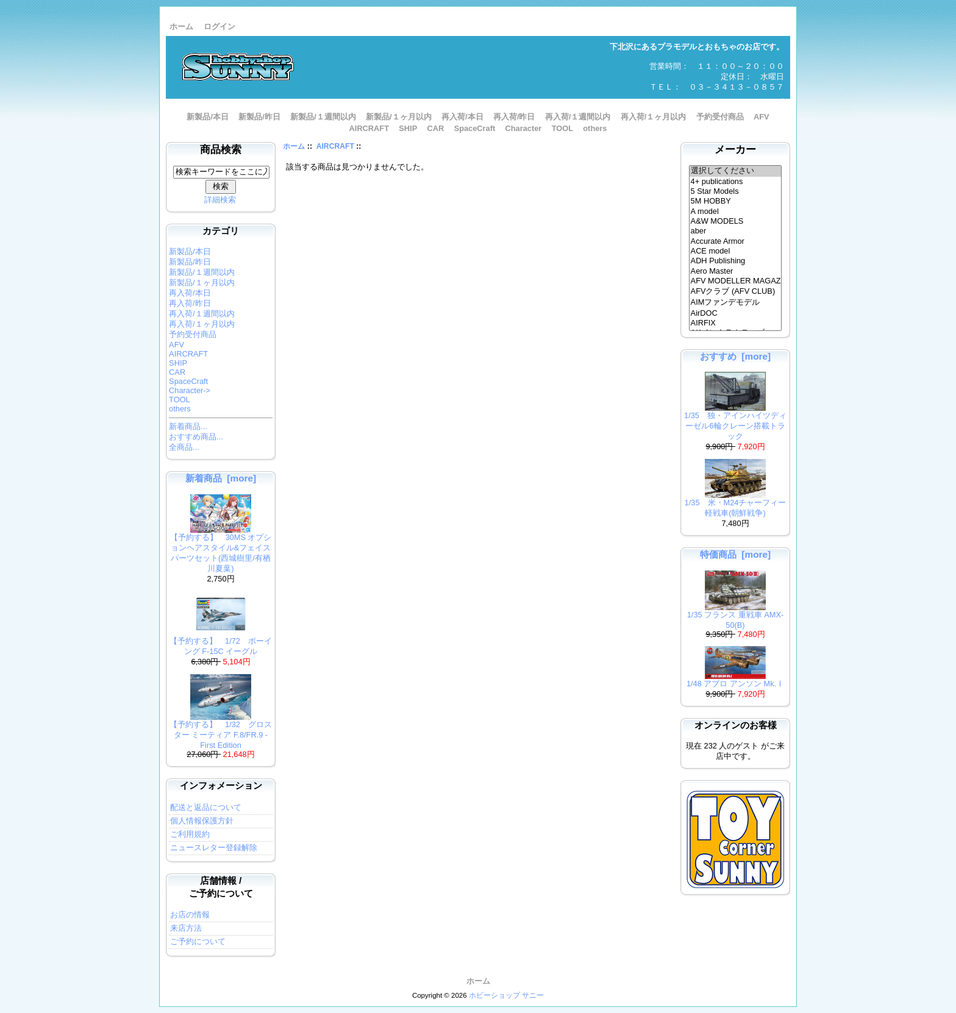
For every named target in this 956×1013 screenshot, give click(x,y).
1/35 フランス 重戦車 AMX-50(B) (735, 616)
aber (736, 231)
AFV (761, 116)
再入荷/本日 (462, 116)
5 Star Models (736, 191)
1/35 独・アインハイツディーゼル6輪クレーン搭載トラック (735, 422)
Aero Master (736, 271)
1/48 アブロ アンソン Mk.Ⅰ (735, 680)
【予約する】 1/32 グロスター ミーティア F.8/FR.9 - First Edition (220, 731)
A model (736, 211)
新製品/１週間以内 (323, 116)
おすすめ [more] (735, 356)
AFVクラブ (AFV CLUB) (736, 291)
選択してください (736, 171)
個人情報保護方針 (202, 820)
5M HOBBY (736, 201)
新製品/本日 (208, 116)
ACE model (736, 251)
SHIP (408, 128)
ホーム (181, 26)
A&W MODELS (736, 221)
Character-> (189, 390)
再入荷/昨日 (514, 116)
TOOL (562, 128)
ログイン (219, 26)
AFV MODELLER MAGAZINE (736, 281)
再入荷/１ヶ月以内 (654, 116)
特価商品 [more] (735, 554)
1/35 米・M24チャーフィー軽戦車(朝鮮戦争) (736, 504)
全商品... (184, 447)
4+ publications (736, 182)
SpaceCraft (475, 128)
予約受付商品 (720, 116)
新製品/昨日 (259, 116)
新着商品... (188, 426)
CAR (435, 128)
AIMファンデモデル (736, 302)
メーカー (735, 149)
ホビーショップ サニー (506, 995)
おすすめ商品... (196, 436)
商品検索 (220, 149)
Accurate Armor (736, 241)
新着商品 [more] (220, 478)
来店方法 (186, 928)
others (595, 128)
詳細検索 (220, 199)
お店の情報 (190, 914)
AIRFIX (736, 323)
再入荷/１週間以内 (578, 116)
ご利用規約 (190, 834)
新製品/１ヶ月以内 (399, 116)
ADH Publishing (736, 261)
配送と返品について (205, 807)
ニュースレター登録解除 (213, 847)
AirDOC (736, 313)
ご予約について (198, 941)
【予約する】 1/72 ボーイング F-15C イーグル (220, 642)
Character (523, 128)
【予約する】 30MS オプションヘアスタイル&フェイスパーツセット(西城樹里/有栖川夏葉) (221, 549)
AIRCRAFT (335, 146)
